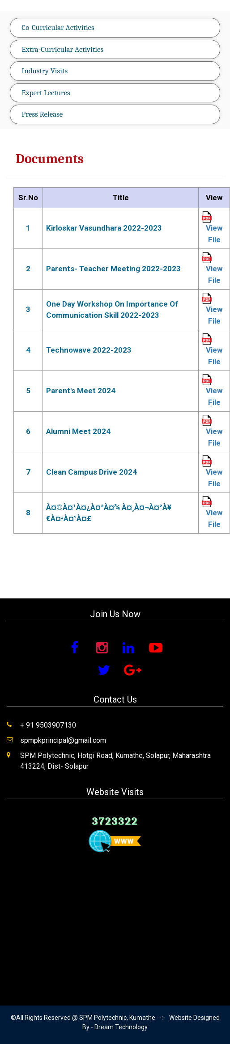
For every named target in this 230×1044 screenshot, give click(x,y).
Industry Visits (44, 71)
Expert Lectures (45, 92)
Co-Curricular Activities (57, 27)
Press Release (42, 114)
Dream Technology (121, 1027)
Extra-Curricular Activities (62, 49)
